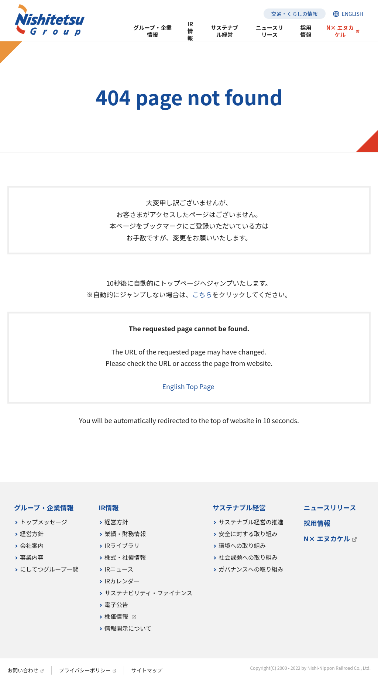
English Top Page (189, 386)
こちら (202, 294)
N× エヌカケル (340, 31)
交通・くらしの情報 (294, 13)
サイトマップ (146, 670)
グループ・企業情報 (152, 31)
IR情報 (190, 31)
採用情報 (305, 31)
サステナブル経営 (224, 31)
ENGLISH (352, 13)
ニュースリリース (269, 31)
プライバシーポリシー (85, 670)
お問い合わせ (22, 670)
